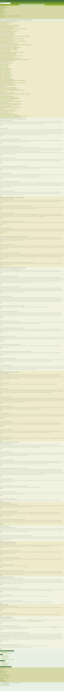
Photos (22, 4)
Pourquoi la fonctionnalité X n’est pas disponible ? (9, 114)
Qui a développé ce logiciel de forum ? (7, 113)
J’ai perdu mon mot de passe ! (5, 30)
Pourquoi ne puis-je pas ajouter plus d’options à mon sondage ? (11, 52)
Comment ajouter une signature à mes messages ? (9, 49)
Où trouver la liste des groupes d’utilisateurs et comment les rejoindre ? (13, 80)
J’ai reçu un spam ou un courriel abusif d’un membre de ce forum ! (12, 90)
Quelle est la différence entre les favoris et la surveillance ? (10, 103)
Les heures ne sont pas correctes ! (6, 37)
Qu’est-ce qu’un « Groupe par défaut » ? (7, 84)
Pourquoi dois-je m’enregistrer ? (6, 22)
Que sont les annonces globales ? (6, 69)
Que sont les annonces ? (4, 70)
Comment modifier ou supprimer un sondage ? (8, 53)
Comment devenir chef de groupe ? (6, 81)
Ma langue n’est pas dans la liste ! (6, 39)
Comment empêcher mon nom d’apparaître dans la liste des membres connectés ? (15, 36)
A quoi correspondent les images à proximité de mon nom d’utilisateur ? (13, 41)
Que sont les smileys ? (4, 66)
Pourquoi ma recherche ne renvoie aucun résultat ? (9, 97)
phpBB (7, 682)
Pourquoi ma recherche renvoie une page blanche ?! (9, 98)
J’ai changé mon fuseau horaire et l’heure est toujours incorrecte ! (12, 38)
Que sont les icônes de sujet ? (5, 74)
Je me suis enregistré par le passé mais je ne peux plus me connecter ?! (13, 28)
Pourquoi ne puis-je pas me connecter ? (7, 27)
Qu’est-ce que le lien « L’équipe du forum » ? (8, 85)
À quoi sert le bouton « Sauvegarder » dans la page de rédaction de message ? (14, 59)
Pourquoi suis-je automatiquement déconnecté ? (9, 31)
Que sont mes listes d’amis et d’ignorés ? (7, 92)
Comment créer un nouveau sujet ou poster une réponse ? (10, 47)
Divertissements (34, 4)
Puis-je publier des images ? (5, 68)
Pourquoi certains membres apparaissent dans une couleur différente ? (13, 82)
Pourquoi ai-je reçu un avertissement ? (7, 57)
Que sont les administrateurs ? (5, 76)
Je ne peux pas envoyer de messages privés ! (8, 87)
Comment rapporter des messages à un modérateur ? (10, 58)
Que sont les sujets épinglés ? (5, 71)
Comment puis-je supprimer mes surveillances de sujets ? (10, 107)
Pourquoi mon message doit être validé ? (7, 60)
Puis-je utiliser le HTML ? (4, 65)
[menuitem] (4, 7)
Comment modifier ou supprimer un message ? (8, 48)
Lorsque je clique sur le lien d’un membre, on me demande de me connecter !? (15, 44)
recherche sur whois (5, 635)
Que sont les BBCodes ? (4, 64)
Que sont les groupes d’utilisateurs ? (6, 79)
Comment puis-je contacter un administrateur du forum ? (10, 117)
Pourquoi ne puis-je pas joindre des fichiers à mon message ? (11, 55)
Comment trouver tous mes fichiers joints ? (8, 111)
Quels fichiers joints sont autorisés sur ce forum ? (9, 109)
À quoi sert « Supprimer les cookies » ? (7, 32)
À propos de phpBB (34, 621)
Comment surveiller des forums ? (6, 106)
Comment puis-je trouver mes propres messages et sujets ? (11, 101)
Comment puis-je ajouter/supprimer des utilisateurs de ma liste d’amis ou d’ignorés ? (15, 93)
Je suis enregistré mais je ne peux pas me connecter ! (10, 26)
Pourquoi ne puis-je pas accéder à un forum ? (8, 54)
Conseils (27, 4)
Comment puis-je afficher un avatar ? (6, 42)
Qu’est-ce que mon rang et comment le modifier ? (9, 43)
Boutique (41, 4)
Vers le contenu (3, 1)
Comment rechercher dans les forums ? (7, 96)
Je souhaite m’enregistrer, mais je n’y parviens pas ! (9, 25)
